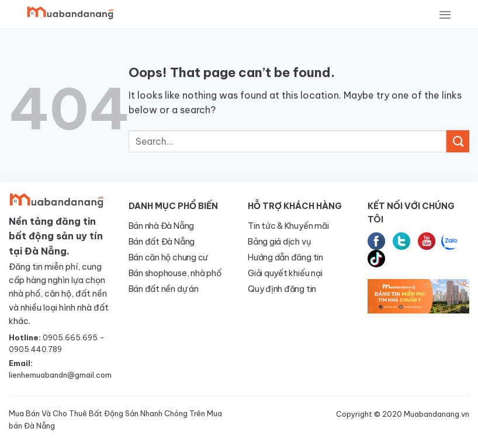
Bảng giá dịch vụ (279, 241)
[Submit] (457, 141)
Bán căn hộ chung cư (168, 257)
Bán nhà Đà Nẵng (162, 226)
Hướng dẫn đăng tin (285, 257)
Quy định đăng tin (282, 289)
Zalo (450, 241)
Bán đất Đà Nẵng (162, 241)
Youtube (426, 241)
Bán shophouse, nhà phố (175, 273)
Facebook (376, 241)
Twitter (401, 241)
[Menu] (445, 15)
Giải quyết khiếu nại (285, 273)
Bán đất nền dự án (164, 289)
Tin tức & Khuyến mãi (288, 226)
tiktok (376, 258)
